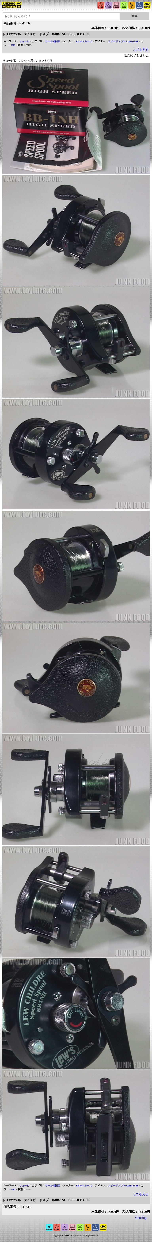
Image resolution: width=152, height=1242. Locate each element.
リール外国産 (52, 41)
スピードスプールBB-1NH (123, 41)
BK (13, 45)
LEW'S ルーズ (84, 41)
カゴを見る (140, 49)
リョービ (24, 41)
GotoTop (140, 1217)
